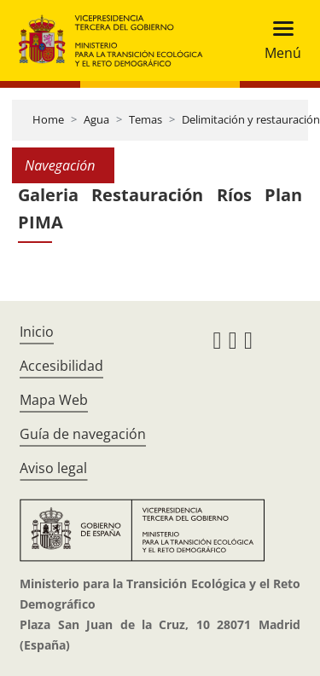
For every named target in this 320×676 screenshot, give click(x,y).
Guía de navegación (83, 434)
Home (48, 119)
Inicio (37, 331)
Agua (96, 119)
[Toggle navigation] (277, 40)
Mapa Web (54, 399)
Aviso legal (53, 468)
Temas (145, 119)
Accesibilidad (61, 365)
